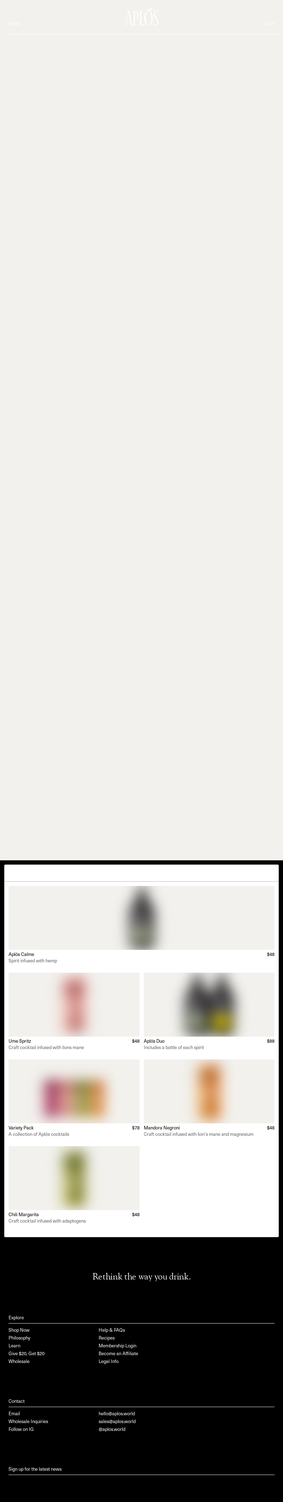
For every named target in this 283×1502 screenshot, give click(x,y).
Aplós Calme (21, 954)
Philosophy (19, 1338)
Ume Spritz (20, 1041)
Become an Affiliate (118, 1354)
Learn (14, 1346)
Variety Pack (21, 1128)
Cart (270, 24)
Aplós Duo (154, 1041)
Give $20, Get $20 (26, 1354)
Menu (14, 24)
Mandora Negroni (162, 1128)
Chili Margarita (24, 1215)
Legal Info (109, 1361)
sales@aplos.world (117, 1422)
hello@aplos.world (117, 1414)
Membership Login (117, 1346)
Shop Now (19, 1330)
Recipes (107, 1338)
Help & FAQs (112, 1330)
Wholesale (19, 1361)
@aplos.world (112, 1429)
